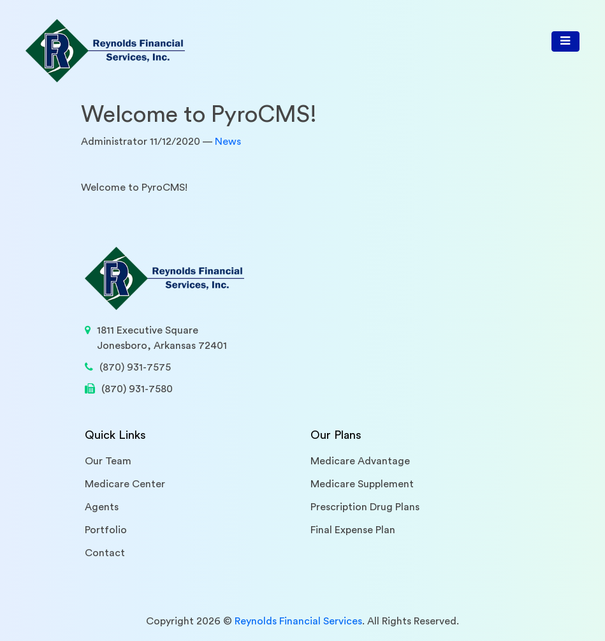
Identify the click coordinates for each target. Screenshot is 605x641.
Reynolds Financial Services (298, 621)
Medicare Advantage (360, 461)
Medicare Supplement (362, 484)
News (228, 141)
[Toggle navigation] (565, 41)
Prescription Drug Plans (364, 507)
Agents (102, 507)
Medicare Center (125, 484)
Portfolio (106, 530)
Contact (105, 553)
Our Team (108, 461)
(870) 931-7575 (135, 367)
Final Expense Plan (352, 530)
